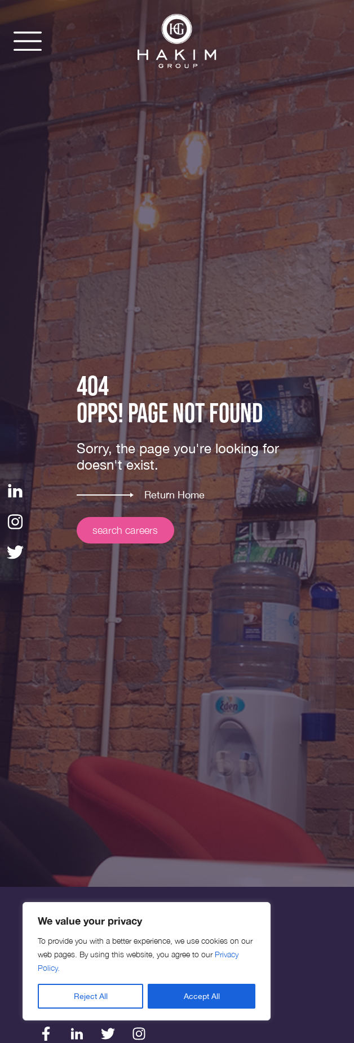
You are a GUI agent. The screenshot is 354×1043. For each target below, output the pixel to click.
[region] (147, 961)
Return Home (174, 495)
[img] (177, 41)
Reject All (91, 996)
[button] (27, 41)
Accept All (202, 996)
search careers (125, 530)
